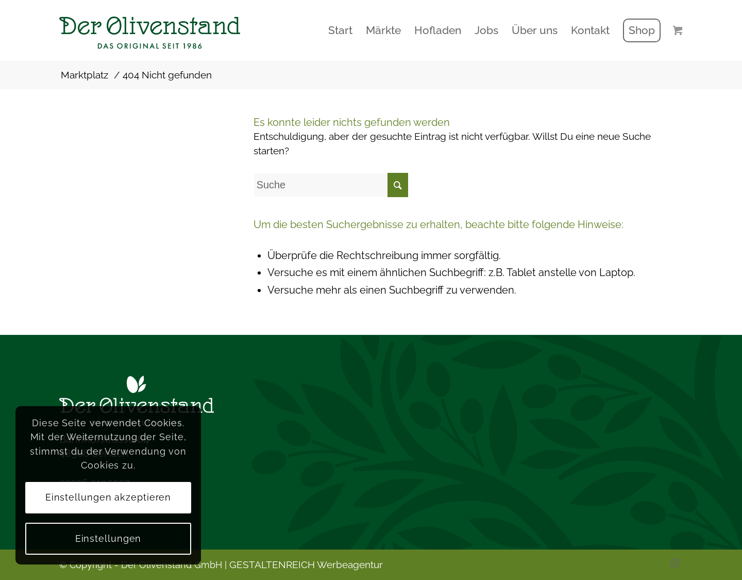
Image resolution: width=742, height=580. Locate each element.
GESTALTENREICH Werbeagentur (306, 564)
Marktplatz (84, 75)
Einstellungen (108, 538)
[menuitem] (340, 30)
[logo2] (168, 30)
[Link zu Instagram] (675, 563)
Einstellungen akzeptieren (108, 497)
